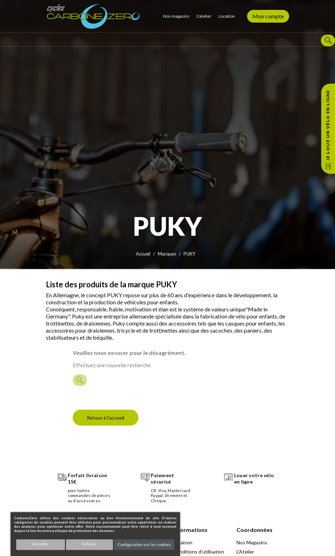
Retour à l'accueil (105, 418)
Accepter (40, 544)
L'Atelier (245, 552)
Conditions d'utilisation (198, 552)
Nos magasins (176, 16)
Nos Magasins (252, 542)
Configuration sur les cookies (144, 544)
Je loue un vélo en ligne (327, 125)
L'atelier (204, 16)
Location (227, 16)
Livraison (182, 542)
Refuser (89, 544)
